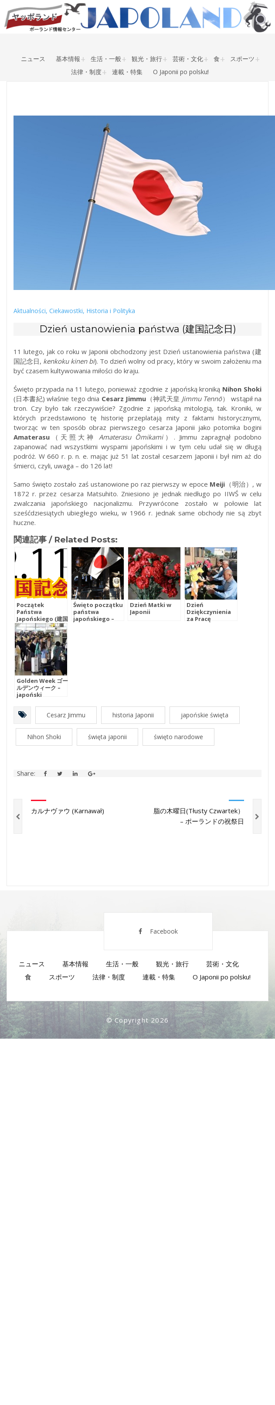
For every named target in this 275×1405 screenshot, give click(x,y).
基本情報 (68, 59)
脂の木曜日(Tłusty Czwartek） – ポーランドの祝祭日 (198, 815)
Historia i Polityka (110, 311)
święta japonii (107, 737)
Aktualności (30, 311)
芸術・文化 (188, 59)
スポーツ (242, 59)
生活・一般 (106, 59)
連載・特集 (127, 72)
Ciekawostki (66, 311)
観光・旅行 (147, 59)
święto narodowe (178, 737)
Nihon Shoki (44, 737)
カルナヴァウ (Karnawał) (67, 810)
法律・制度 (86, 72)
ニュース (33, 59)
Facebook (158, 931)
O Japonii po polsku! (181, 72)
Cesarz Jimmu (66, 715)
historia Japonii (133, 715)
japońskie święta (204, 715)
